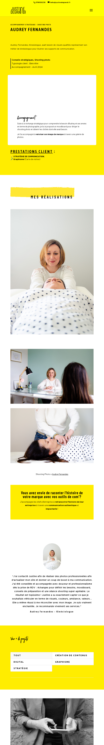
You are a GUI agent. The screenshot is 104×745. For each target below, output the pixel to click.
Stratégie (21, 668)
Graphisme (62, 662)
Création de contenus (71, 655)
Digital (19, 662)
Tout (17, 655)
